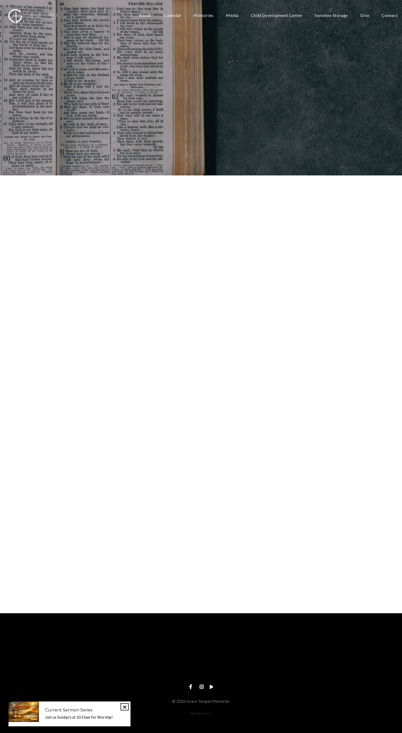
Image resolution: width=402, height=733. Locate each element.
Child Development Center (276, 15)
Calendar (172, 15)
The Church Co (201, 713)
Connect (389, 15)
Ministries (204, 15)
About (145, 15)
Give (364, 15)
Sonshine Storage (331, 15)
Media (232, 15)
